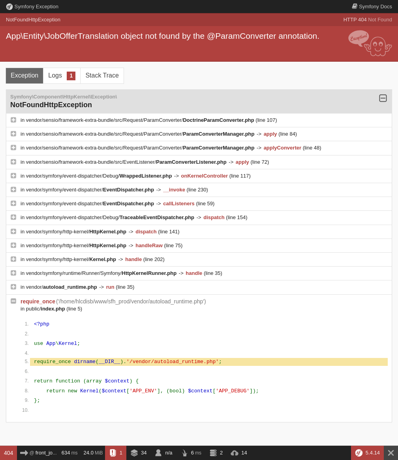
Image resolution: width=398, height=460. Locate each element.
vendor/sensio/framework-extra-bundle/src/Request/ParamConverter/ (141, 120)
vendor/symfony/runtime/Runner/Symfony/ (102, 273)
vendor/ (62, 287)
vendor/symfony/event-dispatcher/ (91, 190)
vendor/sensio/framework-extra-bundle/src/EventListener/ (127, 162)
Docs (372, 6)
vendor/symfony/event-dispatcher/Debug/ (99, 176)
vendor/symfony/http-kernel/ (77, 232)
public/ (46, 309)
